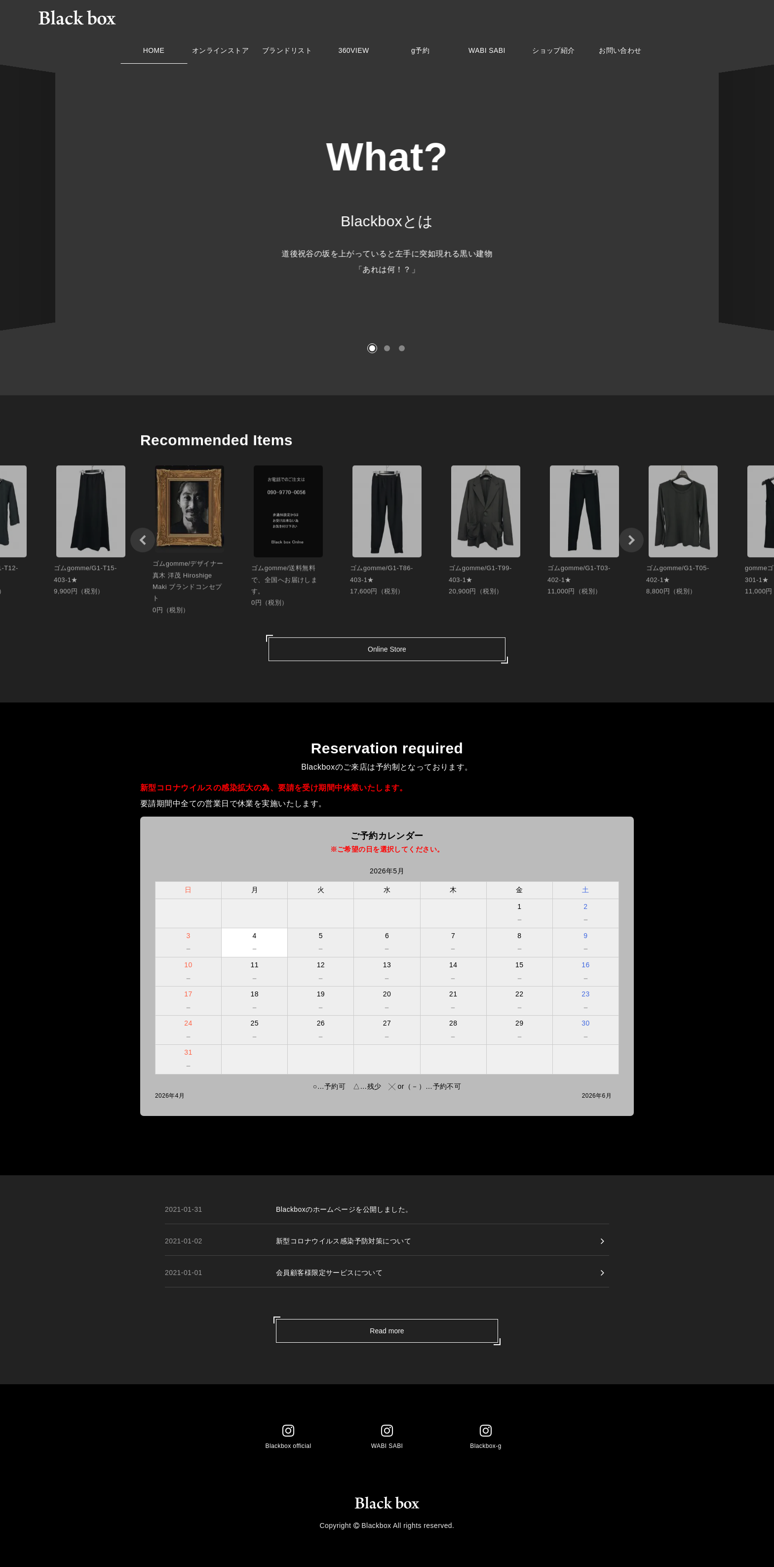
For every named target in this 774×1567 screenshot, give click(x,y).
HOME (153, 53)
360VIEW (353, 53)
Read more (387, 1331)
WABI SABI (487, 53)
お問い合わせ (620, 53)
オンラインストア (220, 53)
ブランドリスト (287, 53)
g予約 (420, 53)
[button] (372, 348)
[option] (189, 546)
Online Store (387, 655)
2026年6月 (597, 1095)
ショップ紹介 (553, 53)
